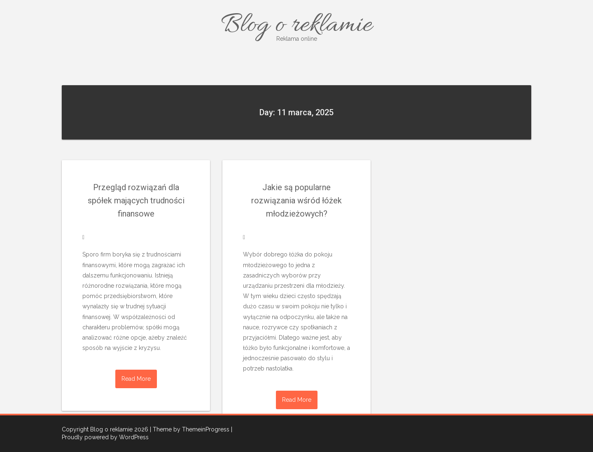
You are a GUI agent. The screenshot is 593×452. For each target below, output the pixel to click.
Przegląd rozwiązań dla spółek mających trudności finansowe (136, 200)
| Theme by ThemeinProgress (189, 429)
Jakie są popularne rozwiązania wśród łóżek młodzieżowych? (296, 200)
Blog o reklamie (296, 25)
